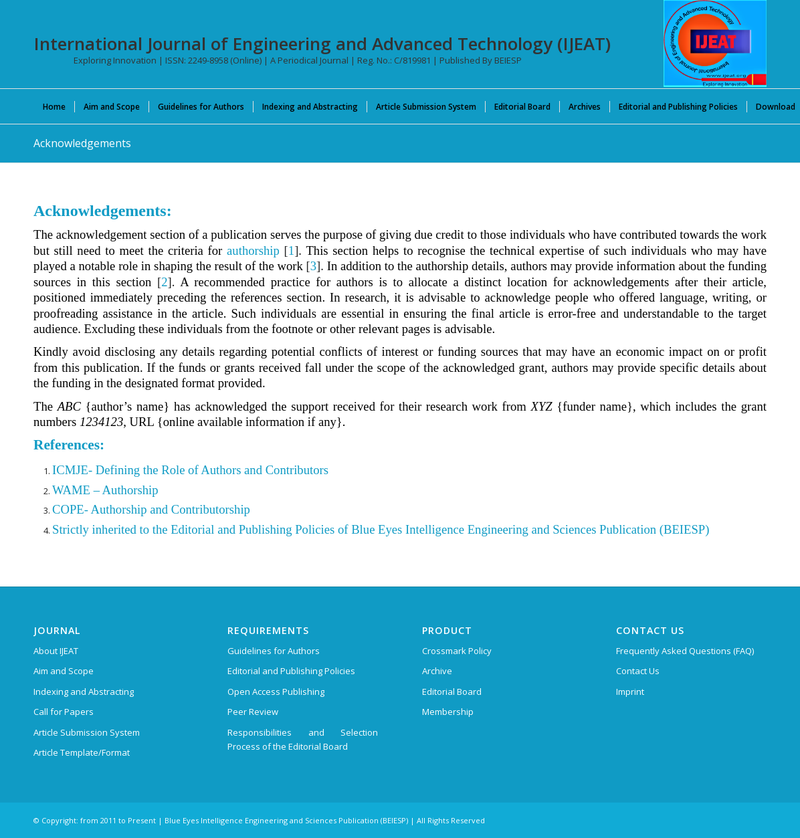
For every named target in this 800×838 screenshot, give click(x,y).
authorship (253, 250)
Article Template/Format (81, 752)
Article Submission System (86, 732)
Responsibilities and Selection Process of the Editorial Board (302, 739)
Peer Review (252, 712)
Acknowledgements (82, 143)
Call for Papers (63, 712)
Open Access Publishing (275, 692)
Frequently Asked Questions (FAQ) (685, 651)
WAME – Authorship (105, 490)
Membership (448, 712)
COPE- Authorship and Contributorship (151, 509)
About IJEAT (55, 651)
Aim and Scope (63, 671)
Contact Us (638, 671)
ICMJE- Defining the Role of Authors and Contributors (190, 470)
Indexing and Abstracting (83, 692)
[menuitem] (54, 106)
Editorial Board (452, 692)
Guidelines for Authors (273, 651)
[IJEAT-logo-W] (715, 43)
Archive (437, 671)
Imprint (630, 692)
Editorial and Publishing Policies (291, 671)
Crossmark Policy (457, 651)
